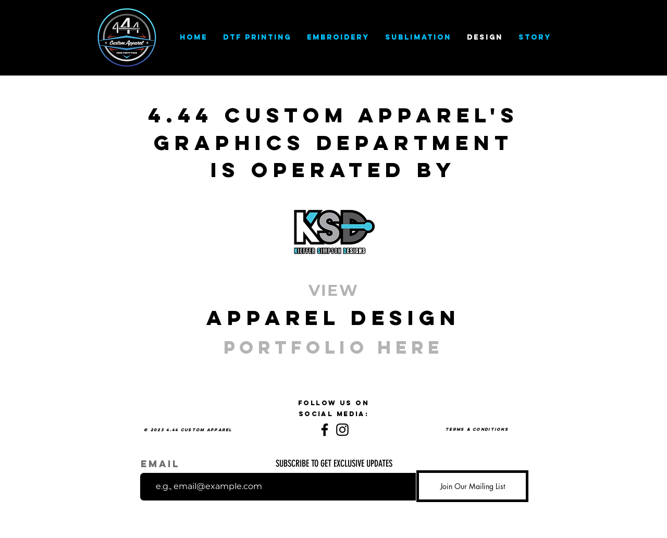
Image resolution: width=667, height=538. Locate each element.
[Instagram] (342, 429)
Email (160, 464)
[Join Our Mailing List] (472, 486)
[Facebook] (324, 429)
